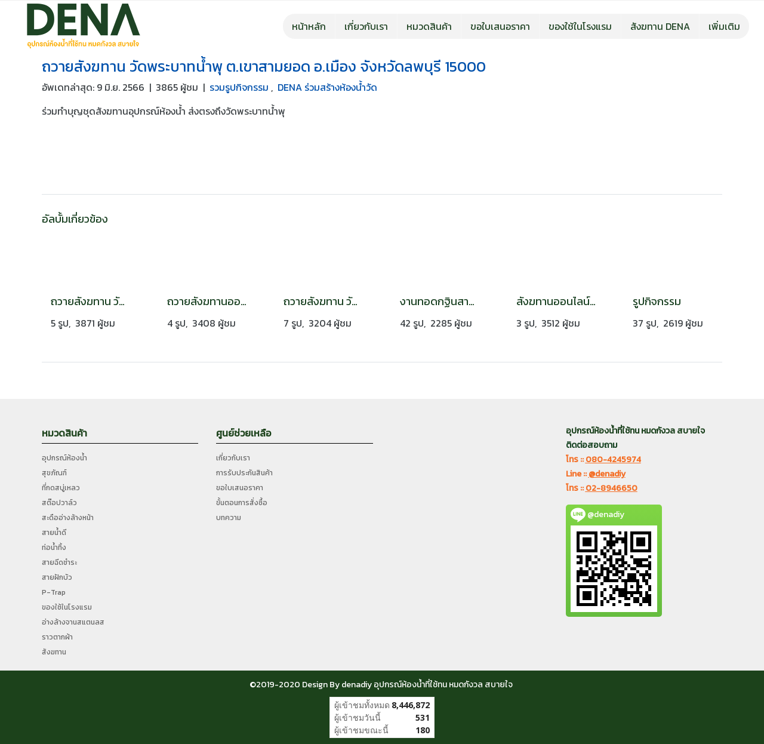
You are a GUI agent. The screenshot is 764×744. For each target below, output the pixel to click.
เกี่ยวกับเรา (366, 26)
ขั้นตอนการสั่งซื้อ (241, 502)
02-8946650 (611, 488)
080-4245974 (613, 459)
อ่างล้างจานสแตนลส (73, 622)
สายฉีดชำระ (59, 562)
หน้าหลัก (309, 26)
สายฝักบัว (57, 577)
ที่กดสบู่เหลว (61, 487)
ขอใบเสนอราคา (500, 26)
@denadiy (607, 474)
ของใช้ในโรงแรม (580, 26)
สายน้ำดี (54, 532)
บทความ (228, 517)
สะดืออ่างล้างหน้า (68, 517)
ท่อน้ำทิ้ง (54, 547)
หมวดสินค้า (429, 26)
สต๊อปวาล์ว (59, 502)
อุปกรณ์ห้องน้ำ (64, 458)
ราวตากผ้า (57, 637)
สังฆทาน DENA (660, 26)
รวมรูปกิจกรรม (240, 87)
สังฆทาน (54, 652)
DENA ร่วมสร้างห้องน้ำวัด (327, 87)
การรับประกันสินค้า (244, 473)
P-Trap (54, 592)
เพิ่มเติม (724, 26)
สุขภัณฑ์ (54, 473)
